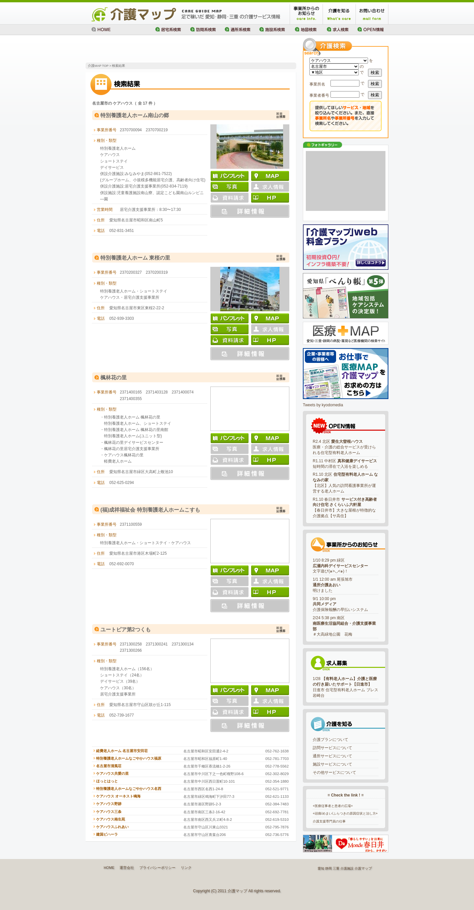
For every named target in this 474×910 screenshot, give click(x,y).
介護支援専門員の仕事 (329, 821)
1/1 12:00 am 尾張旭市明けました (333, 585)
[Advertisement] (163, 49)
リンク (186, 868)
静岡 (328, 868)
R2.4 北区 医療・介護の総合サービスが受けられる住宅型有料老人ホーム (344, 447)
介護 (358, 868)
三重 (336, 868)
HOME (109, 868)
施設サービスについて (332, 764)
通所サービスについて (332, 756)
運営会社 (126, 868)
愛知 (321, 868)
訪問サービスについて (332, 748)
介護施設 (347, 868)
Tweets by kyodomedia (323, 405)
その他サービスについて (334, 772)
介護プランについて (330, 739)
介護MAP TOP (98, 65)
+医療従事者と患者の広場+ (333, 806)
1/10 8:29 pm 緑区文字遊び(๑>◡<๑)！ (340, 566)
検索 (375, 72)
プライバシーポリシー (157, 868)
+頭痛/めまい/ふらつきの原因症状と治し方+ (345, 813)
